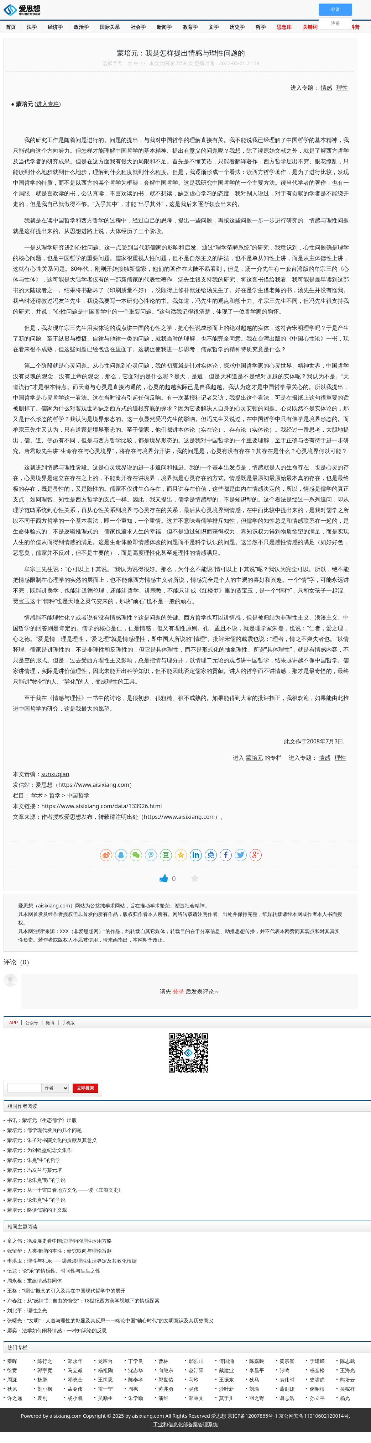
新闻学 (164, 26)
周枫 (133, 1388)
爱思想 (24, 11)
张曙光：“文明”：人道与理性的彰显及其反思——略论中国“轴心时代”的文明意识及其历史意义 (110, 1320)
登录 (178, 991)
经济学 (55, 26)
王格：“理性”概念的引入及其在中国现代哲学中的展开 (66, 1290)
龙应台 (105, 1361)
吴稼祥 (347, 1388)
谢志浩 (286, 1398)
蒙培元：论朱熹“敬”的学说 (36, 1179)
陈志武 (347, 1361)
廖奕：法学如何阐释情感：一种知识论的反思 (57, 1330)
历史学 (237, 26)
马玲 (194, 1379)
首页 (11, 26)
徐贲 (12, 1370)
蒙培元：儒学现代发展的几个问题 (44, 1130)
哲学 (261, 26)
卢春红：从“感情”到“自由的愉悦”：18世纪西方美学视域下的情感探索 (83, 1300)
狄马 (254, 1379)
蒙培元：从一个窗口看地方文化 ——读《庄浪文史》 (65, 1189)
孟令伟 (75, 1388)
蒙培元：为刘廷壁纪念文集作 (39, 1150)
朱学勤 (135, 1398)
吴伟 (194, 1388)
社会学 (138, 26)
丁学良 (135, 1361)
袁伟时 (286, 1379)
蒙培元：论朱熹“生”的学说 (36, 1199)
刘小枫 (44, 1388)
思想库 (284, 26)
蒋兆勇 (165, 1388)
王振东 (226, 1379)
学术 (37, 795)
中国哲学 (78, 795)
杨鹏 (42, 1379)
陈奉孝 (135, 1379)
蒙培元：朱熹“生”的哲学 (34, 1160)
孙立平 (317, 1398)
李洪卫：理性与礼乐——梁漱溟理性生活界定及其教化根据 (72, 1260)
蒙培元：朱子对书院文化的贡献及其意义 (52, 1140)
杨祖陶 (105, 1370)
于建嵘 (317, 1361)
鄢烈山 (196, 1361)
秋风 (12, 1388)
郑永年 (75, 1361)
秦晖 (12, 1361)
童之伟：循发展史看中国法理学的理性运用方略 (59, 1240)
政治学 (81, 26)
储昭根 (317, 1388)
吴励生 (105, 1398)
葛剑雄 (286, 1388)
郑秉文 (196, 1398)
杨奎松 (317, 1370)
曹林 (163, 1361)
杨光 (345, 1398)
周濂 (12, 1379)
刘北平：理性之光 (27, 1310)
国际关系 (110, 26)
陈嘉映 (256, 1361)
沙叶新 (226, 1388)
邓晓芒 (75, 1379)
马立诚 (75, 1370)
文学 (214, 26)
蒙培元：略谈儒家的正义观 (37, 1209)
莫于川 (226, 1398)
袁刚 (42, 1398)
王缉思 (105, 1379)
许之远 (14, 1398)
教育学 (190, 26)
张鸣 (284, 1370)
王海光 (347, 1370)
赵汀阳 (196, 1370)
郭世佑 (165, 1379)
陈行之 (44, 1361)
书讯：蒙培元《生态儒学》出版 (42, 1120)
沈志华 (135, 1370)
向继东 (165, 1370)
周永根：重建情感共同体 (34, 1280)
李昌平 (256, 1370)
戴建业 (226, 1370)
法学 (32, 26)
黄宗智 (286, 1361)
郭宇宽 (44, 1370)
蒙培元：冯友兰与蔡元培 (34, 1169)
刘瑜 (254, 1388)
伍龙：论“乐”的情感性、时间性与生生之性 (53, 1270)
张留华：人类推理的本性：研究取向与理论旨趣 (59, 1250)
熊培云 (347, 1379)
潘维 (163, 1398)
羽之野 (256, 1398)
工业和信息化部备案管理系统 (185, 1424)
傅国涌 (226, 1361)
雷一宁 (105, 1388)
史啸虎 (317, 1379)
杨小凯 (75, 1398)
